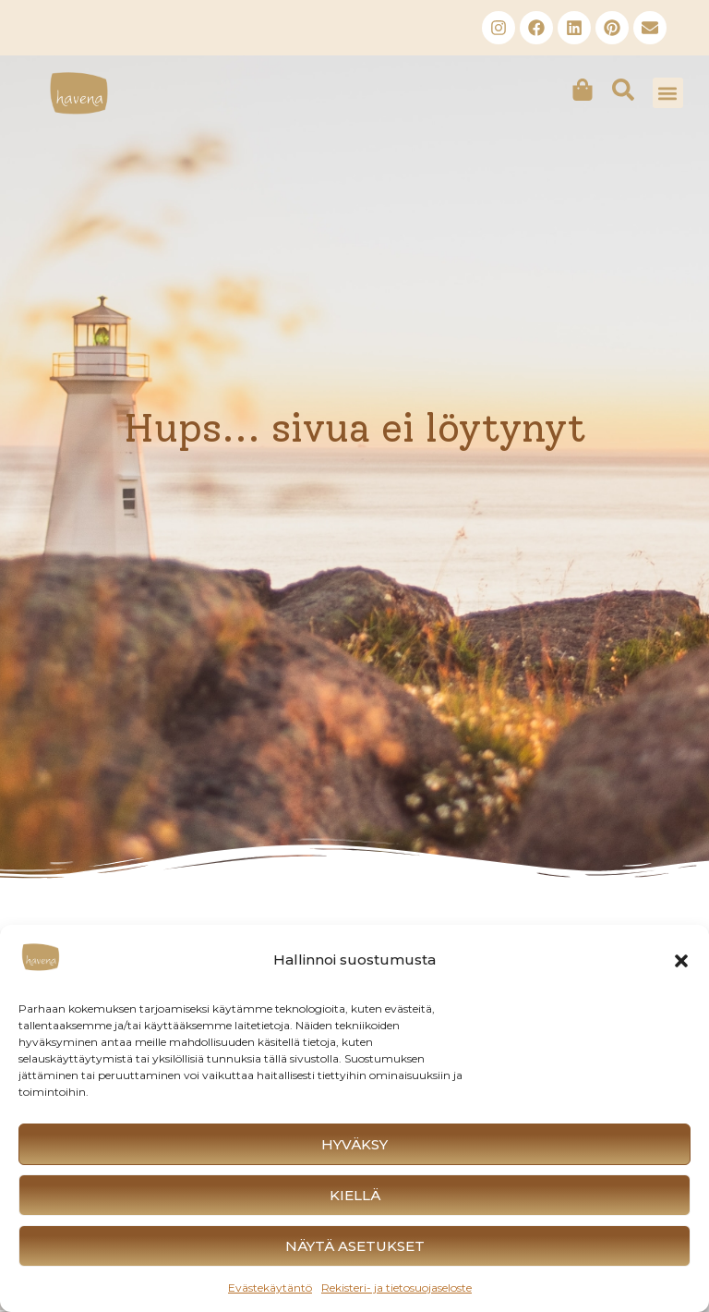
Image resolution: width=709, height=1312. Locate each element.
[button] (681, 961)
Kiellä (355, 1195)
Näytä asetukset (355, 1246)
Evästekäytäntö (270, 1287)
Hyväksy (354, 1144)
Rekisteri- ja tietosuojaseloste (396, 1287)
